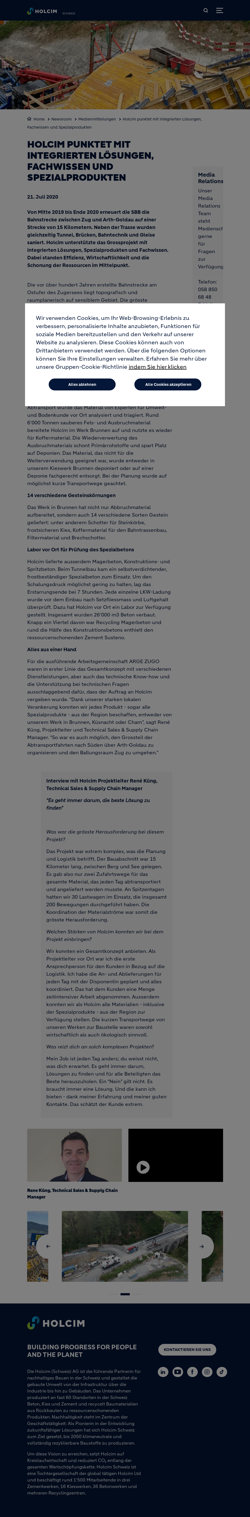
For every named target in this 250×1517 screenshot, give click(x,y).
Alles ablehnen (82, 384)
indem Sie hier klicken (158, 367)
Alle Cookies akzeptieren (168, 384)
